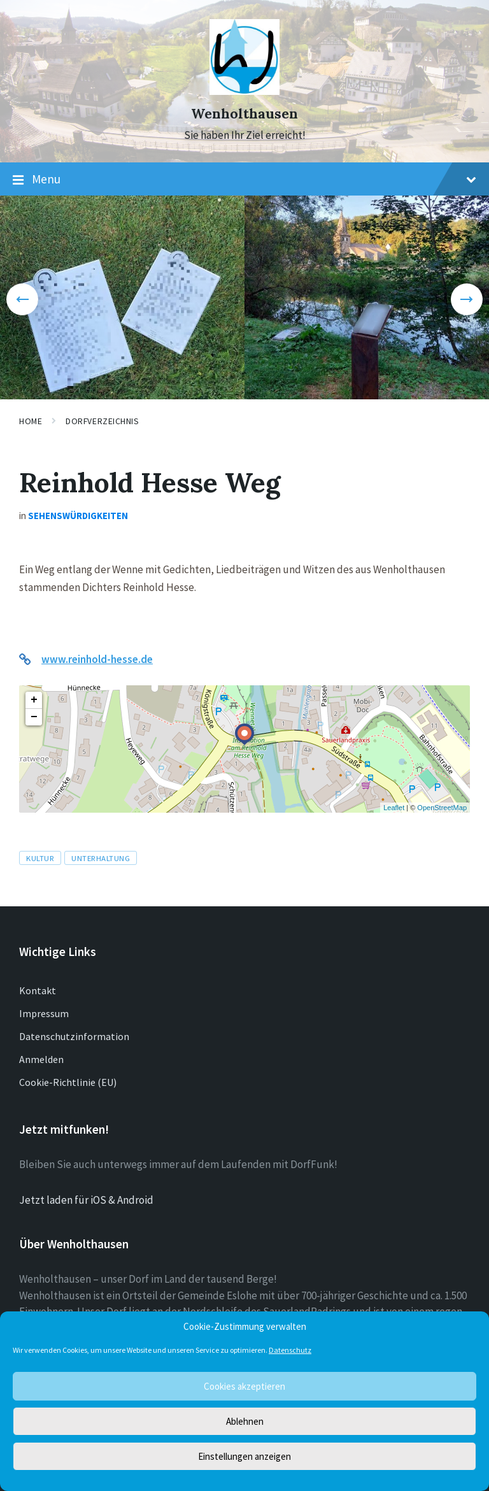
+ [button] (34, 700)
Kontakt (37, 990)
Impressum (44, 1013)
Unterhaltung (100, 858)
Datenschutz (290, 1350)
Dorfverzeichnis (102, 421)
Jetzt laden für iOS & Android (86, 1200)
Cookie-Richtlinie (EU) (68, 1082)
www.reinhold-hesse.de (97, 659)
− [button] (34, 717)
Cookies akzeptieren (244, 1386)
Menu (244, 179)
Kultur (40, 858)
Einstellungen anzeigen (244, 1456)
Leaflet (393, 807)
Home (30, 421)
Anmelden (41, 1059)
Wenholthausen (244, 113)
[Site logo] (244, 91)
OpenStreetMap (442, 807)
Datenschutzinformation (74, 1036)
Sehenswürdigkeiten (78, 516)
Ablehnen (245, 1421)
